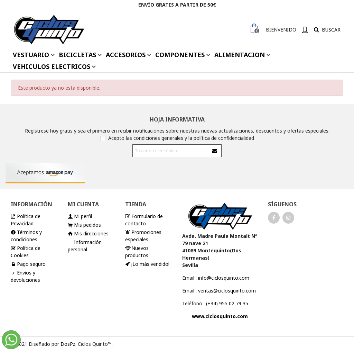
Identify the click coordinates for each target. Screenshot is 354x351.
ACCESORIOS (126, 55)
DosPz (67, 344)
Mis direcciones (88, 233)
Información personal (85, 246)
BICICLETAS (77, 55)
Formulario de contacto (144, 220)
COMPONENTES (180, 55)
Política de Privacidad (25, 220)
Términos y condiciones (26, 235)
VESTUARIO (31, 55)
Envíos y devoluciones (25, 276)
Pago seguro (28, 264)
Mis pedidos (84, 224)
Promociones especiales (143, 235)
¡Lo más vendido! (147, 264)
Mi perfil (80, 216)
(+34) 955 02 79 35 (227, 303)
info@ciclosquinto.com (223, 277)
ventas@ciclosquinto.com (227, 290)
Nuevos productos (137, 251)
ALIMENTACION (239, 55)
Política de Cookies (25, 251)
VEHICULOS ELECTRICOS (51, 66)
